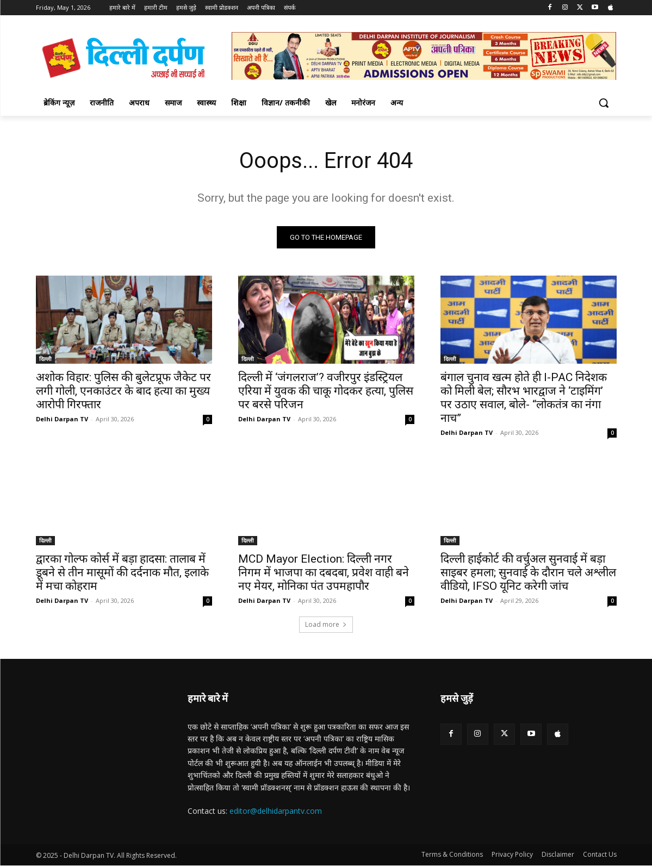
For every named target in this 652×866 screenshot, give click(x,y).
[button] (604, 103)
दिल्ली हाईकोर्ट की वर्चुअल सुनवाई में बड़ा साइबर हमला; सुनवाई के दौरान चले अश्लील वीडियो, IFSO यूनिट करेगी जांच (528, 572)
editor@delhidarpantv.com (275, 811)
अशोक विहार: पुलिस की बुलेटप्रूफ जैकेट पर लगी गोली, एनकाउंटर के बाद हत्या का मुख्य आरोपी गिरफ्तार (123, 391)
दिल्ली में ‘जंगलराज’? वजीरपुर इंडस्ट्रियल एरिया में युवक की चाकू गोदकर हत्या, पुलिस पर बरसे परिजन (325, 391)
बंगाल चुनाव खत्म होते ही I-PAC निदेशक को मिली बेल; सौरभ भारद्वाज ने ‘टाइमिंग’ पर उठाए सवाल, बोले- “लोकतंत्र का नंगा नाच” (523, 398)
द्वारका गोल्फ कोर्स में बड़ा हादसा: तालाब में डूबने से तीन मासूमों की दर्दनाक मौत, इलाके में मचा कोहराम (122, 572)
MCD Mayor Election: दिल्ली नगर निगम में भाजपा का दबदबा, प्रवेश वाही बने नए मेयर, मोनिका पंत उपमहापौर (323, 572)
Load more (326, 624)
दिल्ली (45, 359)
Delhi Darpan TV (62, 419)
